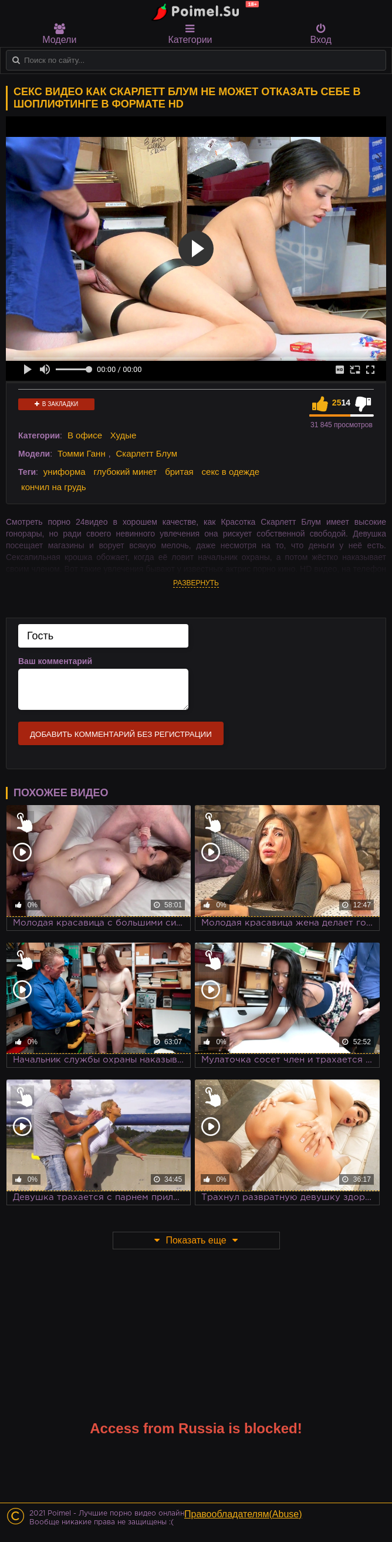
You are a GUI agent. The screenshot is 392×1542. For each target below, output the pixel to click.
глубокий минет (125, 472)
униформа (64, 472)
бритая (179, 472)
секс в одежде (230, 472)
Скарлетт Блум (146, 453)
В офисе (84, 435)
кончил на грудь (53, 487)
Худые (123, 435)
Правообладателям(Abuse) (243, 1514)
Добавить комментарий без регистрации (121, 734)
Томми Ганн (82, 453)
